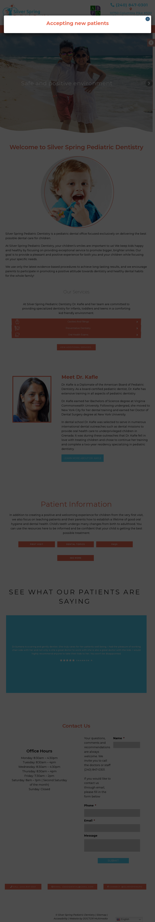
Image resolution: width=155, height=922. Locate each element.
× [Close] (148, 19)
